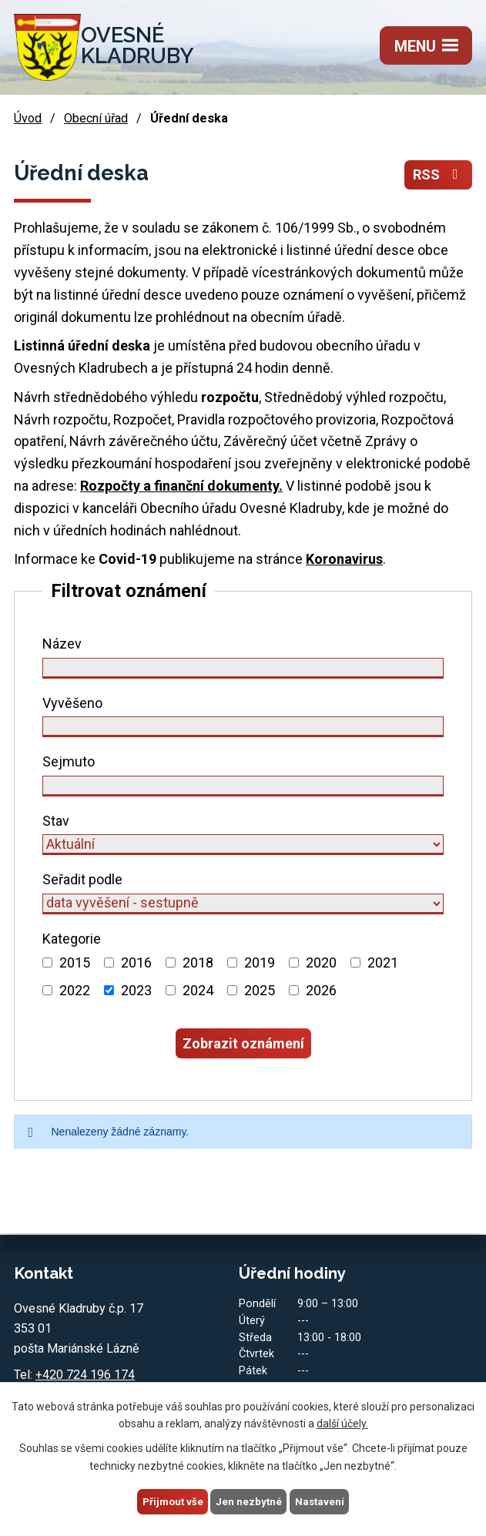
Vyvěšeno (72, 706)
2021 (382, 965)
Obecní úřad (96, 121)
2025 (259, 993)
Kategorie (71, 942)
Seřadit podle (82, 882)
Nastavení (322, 1500)
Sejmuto (68, 764)
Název (62, 647)
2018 (198, 965)
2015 (74, 965)
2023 (136, 993)
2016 (136, 965)
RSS (438, 177)
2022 (74, 993)
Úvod (28, 121)
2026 (321, 993)
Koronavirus (344, 562)
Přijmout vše (171, 1500)
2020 (321, 965)
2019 (259, 965)
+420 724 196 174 (85, 1377)
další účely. (342, 1422)
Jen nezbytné (249, 1500)
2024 (198, 993)
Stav (55, 824)
